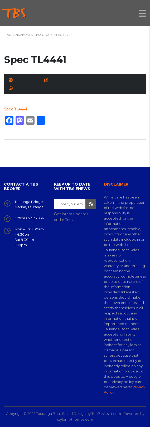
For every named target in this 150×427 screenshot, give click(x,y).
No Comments (28, 88)
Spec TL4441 (15, 109)
